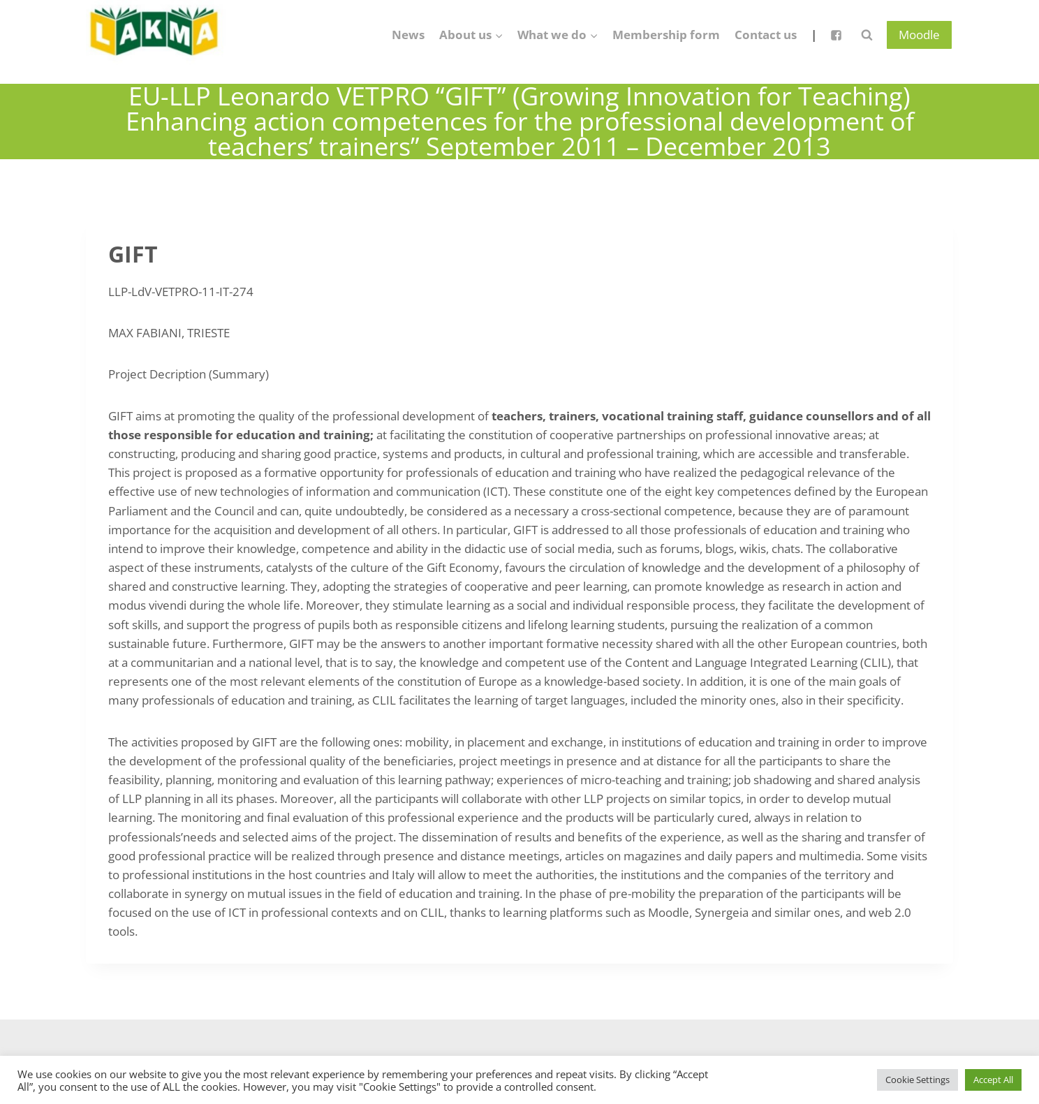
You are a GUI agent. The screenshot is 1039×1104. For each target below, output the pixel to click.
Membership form (666, 35)
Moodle (919, 35)
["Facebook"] (836, 35)
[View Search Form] (866, 35)
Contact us (766, 35)
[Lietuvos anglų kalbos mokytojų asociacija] (156, 35)
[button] (498, 35)
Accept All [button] (993, 1079)
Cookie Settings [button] (917, 1079)
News (408, 35)
